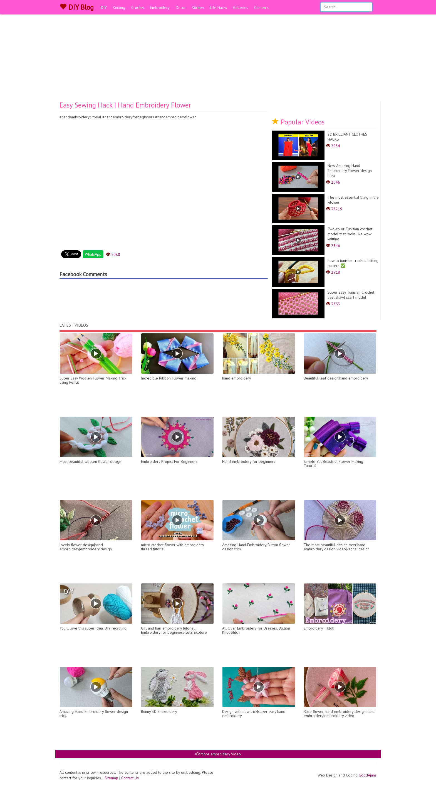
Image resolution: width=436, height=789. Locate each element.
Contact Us (130, 777)
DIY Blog (77, 7)
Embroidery (160, 7)
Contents (261, 7)
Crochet (137, 7)
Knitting (119, 7)
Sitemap (111, 777)
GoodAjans (367, 775)
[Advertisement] (218, 60)
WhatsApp (93, 254)
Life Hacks (218, 7)
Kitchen (198, 7)
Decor (181, 7)
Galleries (240, 7)
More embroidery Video (218, 753)
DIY (104, 7)
